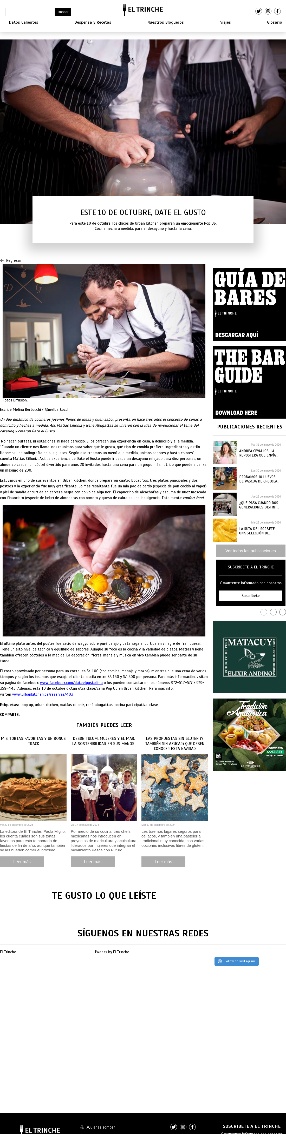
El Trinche (8, 952)
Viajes (225, 22)
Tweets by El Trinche (111, 952)
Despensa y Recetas (93, 22)
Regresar (10, 260)
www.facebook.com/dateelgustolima (71, 682)
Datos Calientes (23, 22)
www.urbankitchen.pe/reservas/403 (42, 694)
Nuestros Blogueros (165, 22)
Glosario (274, 22)
